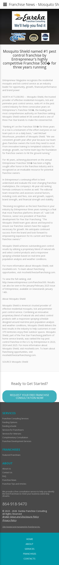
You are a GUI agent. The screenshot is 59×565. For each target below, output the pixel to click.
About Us (6, 468)
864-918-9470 (14, 504)
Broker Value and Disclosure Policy (20, 516)
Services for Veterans (11, 433)
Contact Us (7, 472)
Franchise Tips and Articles (14, 484)
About (29, 543)
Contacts (29, 558)
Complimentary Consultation (15, 437)
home (29, 539)
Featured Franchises (11, 455)
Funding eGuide (9, 426)
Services (29, 548)
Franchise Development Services (16, 441)
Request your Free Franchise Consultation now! (29, 403)
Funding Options (9, 422)
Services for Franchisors (13, 430)
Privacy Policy (9, 520)
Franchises (29, 553)
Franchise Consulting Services (15, 418)
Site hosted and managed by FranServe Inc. (21, 526)
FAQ (4, 476)
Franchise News (9, 480)
